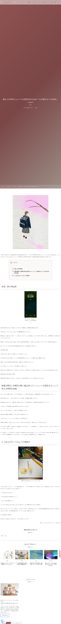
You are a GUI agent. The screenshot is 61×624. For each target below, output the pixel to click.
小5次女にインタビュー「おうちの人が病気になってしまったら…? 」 (7, 564)
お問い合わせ (5, 615)
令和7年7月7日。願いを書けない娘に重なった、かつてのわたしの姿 (36, 564)
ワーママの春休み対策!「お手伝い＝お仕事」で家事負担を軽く (21, 564)
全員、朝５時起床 (18, 268)
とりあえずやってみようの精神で (22, 275)
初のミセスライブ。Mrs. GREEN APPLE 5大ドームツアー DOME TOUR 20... (51, 564)
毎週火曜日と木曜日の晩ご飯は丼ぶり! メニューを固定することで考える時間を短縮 (31, 272)
